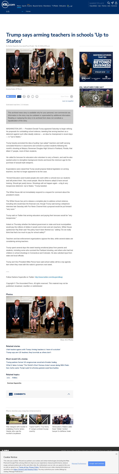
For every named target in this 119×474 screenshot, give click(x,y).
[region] (59, 462)
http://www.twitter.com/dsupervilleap (49, 277)
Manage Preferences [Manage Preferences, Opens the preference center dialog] (79, 464)
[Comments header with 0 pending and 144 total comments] (39, 394)
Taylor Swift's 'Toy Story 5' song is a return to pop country (39, 429)
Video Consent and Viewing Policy (25, 470)
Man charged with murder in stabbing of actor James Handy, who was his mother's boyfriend (16, 430)
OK (116, 454)
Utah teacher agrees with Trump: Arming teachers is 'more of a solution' (33, 349)
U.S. (8, 378)
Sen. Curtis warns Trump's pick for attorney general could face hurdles (32, 368)
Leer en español (67, 101)
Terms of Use (23, 467)
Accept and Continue (96, 464)
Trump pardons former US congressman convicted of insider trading (31, 362)
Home (28, 11)
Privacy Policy (34, 467)
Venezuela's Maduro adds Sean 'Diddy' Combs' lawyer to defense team (62, 429)
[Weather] (70, 7)
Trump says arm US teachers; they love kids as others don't (28, 352)
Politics (14, 378)
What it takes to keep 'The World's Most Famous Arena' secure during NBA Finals (37, 365)
